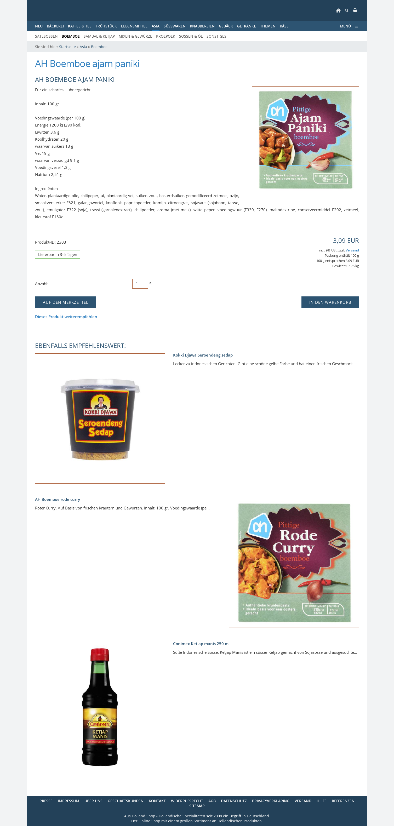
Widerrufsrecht (187, 800)
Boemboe (99, 46)
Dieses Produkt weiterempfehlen (66, 316)
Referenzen (343, 800)
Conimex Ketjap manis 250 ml (201, 643)
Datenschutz (234, 800)
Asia (83, 46)
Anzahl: (41, 283)
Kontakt (157, 800)
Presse (46, 800)
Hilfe (322, 800)
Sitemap (197, 805)
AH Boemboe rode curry (57, 499)
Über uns (93, 800)
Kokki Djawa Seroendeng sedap (203, 355)
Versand (352, 250)
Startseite (67, 46)
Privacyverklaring (270, 800)
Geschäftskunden (126, 800)
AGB (212, 800)
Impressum (68, 800)
